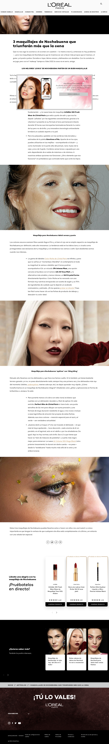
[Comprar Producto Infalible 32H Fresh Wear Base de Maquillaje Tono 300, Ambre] (55, 604)
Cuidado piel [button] (29, 12)
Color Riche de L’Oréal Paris (56, 259)
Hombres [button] (39, 12)
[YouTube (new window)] (19, 723)
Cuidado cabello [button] (7, 12)
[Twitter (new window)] (15, 723)
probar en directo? (67, 288)
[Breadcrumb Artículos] (21, 685)
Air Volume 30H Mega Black (64, 441)
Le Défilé (104, 12)
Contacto (21, 735)
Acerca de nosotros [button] (91, 12)
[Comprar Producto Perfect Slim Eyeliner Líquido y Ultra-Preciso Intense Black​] (98, 604)
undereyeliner (33, 385)
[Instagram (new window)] (9, 723)
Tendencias (48, 12)
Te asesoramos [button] (76, 12)
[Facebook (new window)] (12, 723)
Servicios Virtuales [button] (61, 12)
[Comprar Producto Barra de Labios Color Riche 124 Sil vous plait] (76, 604)
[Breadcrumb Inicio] (10, 685)
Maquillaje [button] (19, 12)
